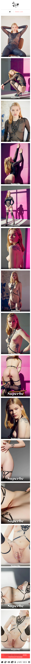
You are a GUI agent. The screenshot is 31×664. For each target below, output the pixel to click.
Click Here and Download (15, 656)
